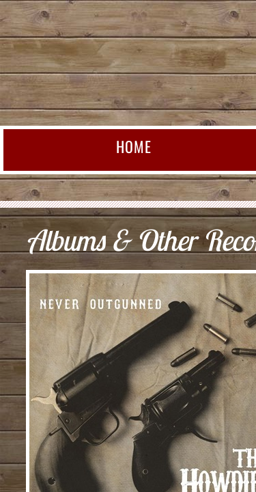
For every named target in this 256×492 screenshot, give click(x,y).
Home (134, 146)
